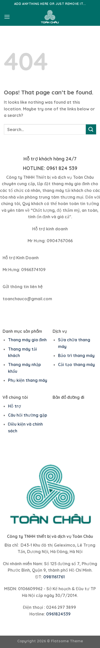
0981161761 (54, 576)
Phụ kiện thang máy (27, 380)
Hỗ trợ (14, 406)
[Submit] (91, 129)
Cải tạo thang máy (76, 364)
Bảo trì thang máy (76, 355)
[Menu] (7, 16)
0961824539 (58, 614)
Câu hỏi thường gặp (27, 415)
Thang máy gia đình (27, 339)
